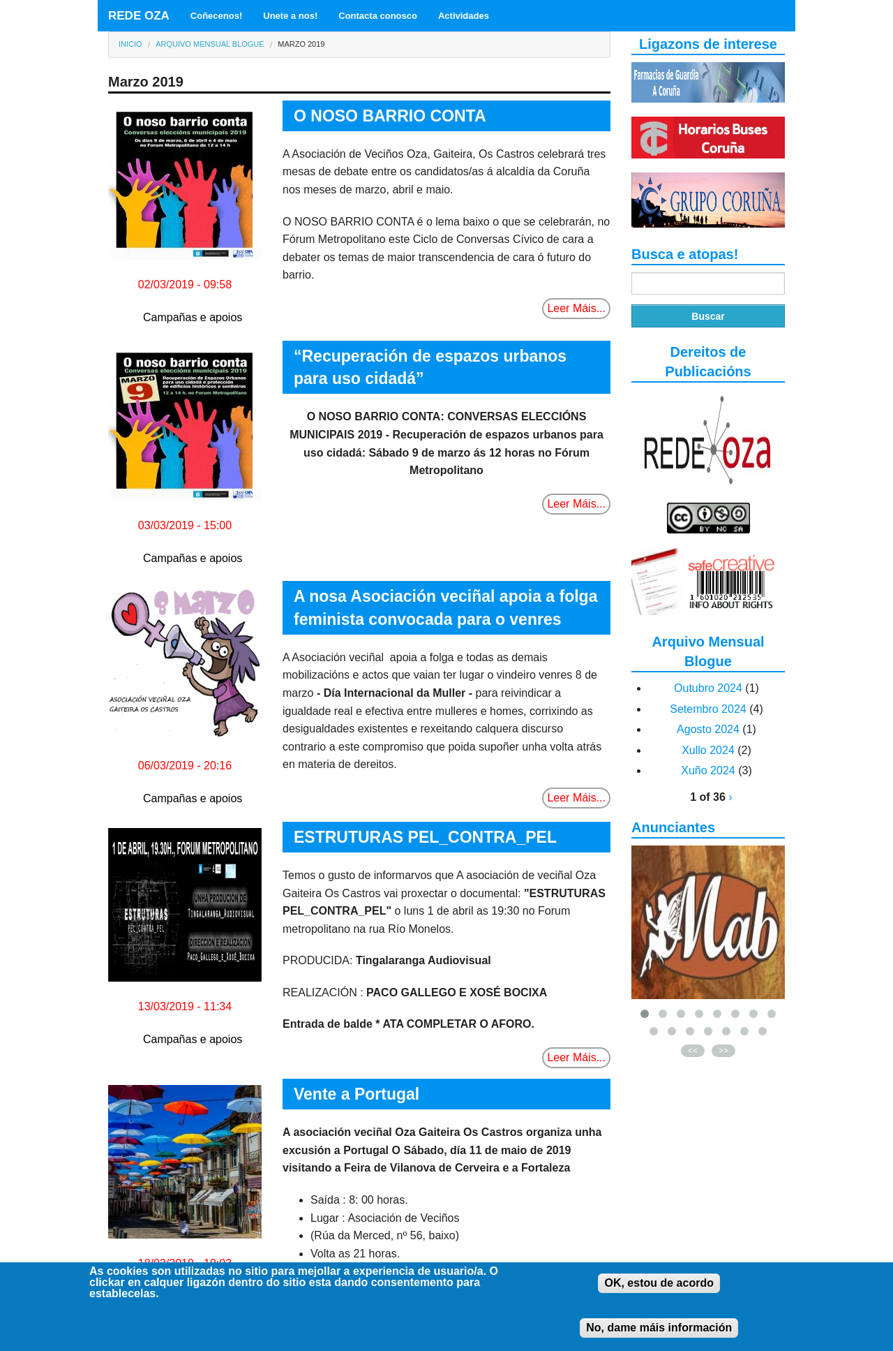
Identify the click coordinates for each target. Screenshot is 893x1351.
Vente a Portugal (356, 1094)
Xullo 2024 (708, 750)
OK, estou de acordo (658, 1293)
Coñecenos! (216, 15)
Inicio (130, 44)
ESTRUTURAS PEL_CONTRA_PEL (425, 837)
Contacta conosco (377, 15)
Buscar (707, 316)
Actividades (463, 15)
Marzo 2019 (301, 44)
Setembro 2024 (708, 709)
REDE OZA (139, 15)
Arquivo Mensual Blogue (210, 44)
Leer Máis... (576, 308)
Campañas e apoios (192, 317)
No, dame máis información (659, 1337)
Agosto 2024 (708, 729)
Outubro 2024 (708, 688)
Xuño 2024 (708, 770)
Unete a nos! (290, 15)
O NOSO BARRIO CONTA (390, 116)
